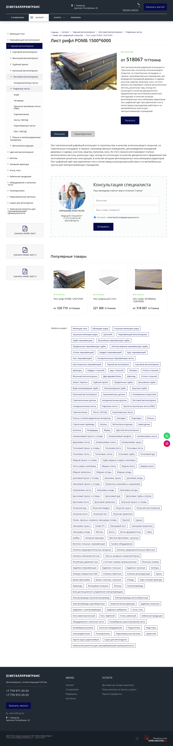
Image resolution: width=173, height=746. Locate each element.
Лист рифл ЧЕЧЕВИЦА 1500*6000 (144, 300)
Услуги (57, 17)
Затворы (155, 568)
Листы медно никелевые (84, 466)
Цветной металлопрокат (22, 152)
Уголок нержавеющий (83, 352)
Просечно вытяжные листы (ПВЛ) (27, 107)
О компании (17, 17)
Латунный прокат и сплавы (134, 502)
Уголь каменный (128, 615)
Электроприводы (135, 586)
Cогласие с (118, 217)
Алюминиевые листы (147, 436)
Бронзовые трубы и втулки (139, 496)
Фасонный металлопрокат (25, 58)
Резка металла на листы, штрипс (119, 689)
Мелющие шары (100, 328)
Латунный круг (80, 508)
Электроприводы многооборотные (131, 597)
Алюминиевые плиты (106, 442)
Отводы (130, 579)
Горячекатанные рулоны (84, 400)
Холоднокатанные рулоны (114, 400)
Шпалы (103, 424)
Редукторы (151, 627)
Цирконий (151, 633)
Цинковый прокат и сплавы (86, 478)
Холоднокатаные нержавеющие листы (115, 358)
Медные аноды (124, 472)
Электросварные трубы (115, 388)
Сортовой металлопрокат (24, 52)
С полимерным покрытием (143, 394)
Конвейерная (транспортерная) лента (127, 621)
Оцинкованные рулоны (114, 394)
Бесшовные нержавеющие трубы (114, 340)
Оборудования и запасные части (22, 183)
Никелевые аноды (105, 490)
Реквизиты (71, 694)
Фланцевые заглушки (98, 586)
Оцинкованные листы (24, 125)
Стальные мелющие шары (126, 328)
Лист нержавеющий (82, 358)
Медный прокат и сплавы (85, 460)
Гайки (149, 532)
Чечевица (19, 100)
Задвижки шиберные (117, 609)
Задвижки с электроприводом (87, 609)
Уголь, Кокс (15, 170)
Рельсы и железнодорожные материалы (25, 138)
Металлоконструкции (23, 145)
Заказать (130, 120)
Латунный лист (100, 514)
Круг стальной (116, 370)
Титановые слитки (103, 454)
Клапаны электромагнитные (86, 556)
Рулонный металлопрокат (25, 70)
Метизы (13, 158)
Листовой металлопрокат (25, 76)
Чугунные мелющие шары (85, 334)
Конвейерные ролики (83, 627)
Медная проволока (82, 472)
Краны (159, 573)
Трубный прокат (20, 64)
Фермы (107, 430)
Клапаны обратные (112, 573)
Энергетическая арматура (122, 603)
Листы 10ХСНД (21, 120)
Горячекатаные (21, 114)
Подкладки (136, 418)
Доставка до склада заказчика (118, 685)
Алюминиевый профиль (120, 436)
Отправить (103, 227)
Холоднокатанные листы (26, 82)
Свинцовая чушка (81, 526)
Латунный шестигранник (148, 508)
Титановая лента (113, 448)
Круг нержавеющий (136, 352)
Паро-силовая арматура (151, 579)
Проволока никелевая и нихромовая (122, 484)
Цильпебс (108, 334)
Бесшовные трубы (147, 382)
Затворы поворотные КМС (85, 573)
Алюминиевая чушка (131, 442)
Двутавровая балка (112, 376)
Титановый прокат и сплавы (86, 448)
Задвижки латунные (149, 603)
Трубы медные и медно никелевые (119, 460)
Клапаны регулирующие (138, 573)
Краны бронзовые (81, 579)
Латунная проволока (123, 514)
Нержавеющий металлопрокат (25, 39)
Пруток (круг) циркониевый (86, 639)
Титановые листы (135, 448)
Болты (112, 532)
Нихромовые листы (82, 490)
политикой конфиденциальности (123, 217)
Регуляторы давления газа (85, 562)
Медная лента (128, 466)
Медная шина (147, 466)
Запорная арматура (19, 164)
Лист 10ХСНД (20, 131)
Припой (126, 520)
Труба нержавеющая (82, 340)
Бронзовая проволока (104, 502)
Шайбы (76, 538)
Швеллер (131, 376)
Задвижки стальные (111, 568)
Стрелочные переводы (83, 424)
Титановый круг (147, 454)
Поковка (133, 370)
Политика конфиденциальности (19, 737)
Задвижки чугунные (136, 568)
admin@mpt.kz (72, 220)
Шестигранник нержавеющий (87, 364)
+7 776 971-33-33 (17, 690)
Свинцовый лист (118, 526)
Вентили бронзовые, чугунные (124, 538)
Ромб (16, 94)
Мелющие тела (17, 33)
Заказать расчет (155, 6)
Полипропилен (17, 190)
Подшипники (134, 627)
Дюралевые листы (81, 442)
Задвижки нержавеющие (85, 568)
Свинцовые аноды (81, 532)
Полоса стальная (151, 370)
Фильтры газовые (150, 562)
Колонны (77, 430)
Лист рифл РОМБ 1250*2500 (68, 299)
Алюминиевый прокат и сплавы (88, 436)
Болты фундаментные (130, 532)
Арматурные (144, 424)
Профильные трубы (123, 382)
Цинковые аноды (134, 478)
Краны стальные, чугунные (108, 579)
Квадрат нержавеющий (110, 352)
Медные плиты (109, 466)
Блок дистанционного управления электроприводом (98, 591)
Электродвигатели (81, 633)
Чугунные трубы (139, 388)
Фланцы (118, 586)
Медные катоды (103, 472)
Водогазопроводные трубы (86, 388)
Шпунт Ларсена (80, 382)
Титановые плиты (81, 454)
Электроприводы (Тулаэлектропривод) (91, 597)
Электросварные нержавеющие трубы (129, 346)
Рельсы (150, 418)
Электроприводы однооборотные (89, 603)
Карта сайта (40, 737)
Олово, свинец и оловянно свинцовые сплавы (95, 520)
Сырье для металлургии (21, 202)
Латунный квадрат (101, 508)
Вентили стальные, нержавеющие (89, 544)
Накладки (121, 418)
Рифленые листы (21, 88)
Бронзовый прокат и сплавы (86, 496)
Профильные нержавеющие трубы (89, 346)
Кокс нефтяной (108, 615)
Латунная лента (80, 514)
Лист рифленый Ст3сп (104, 299)
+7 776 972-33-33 (17, 695)
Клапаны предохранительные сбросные (136, 549)
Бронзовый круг (113, 496)
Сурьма (138, 520)
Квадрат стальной (95, 370)
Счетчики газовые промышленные (120, 562)
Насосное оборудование (110, 627)
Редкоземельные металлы (23, 196)
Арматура (77, 370)
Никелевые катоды (129, 490)
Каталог (40, 17)
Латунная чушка (123, 508)
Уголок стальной (149, 376)
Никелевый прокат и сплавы (86, 484)
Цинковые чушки (112, 478)
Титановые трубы (126, 454)
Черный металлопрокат (22, 46)
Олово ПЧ (99, 526)
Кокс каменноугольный (84, 615)
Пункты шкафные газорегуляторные (122, 556)
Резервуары (92, 430)
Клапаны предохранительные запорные (92, 549)
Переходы (77, 586)
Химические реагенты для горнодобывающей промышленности (21, 211)
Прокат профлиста (112, 694)
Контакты (76, 17)
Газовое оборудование (122, 544)
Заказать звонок (130, 10)
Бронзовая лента (81, 502)
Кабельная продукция (20, 176)
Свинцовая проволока (142, 526)
